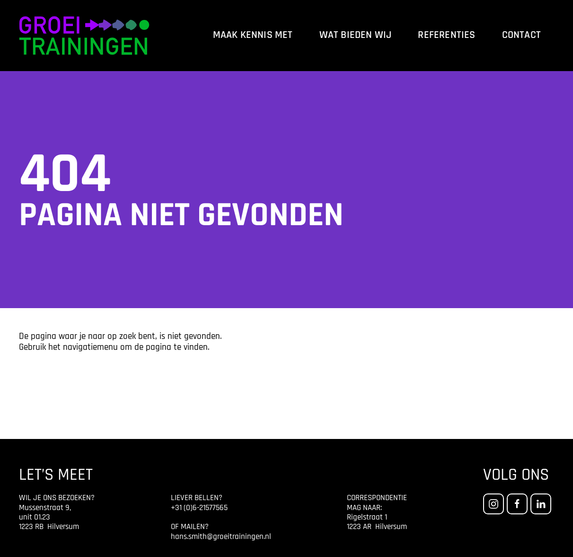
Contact (521, 35)
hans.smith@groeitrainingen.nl (221, 537)
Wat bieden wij (355, 35)
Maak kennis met (253, 35)
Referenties (446, 35)
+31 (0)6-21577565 (199, 508)
